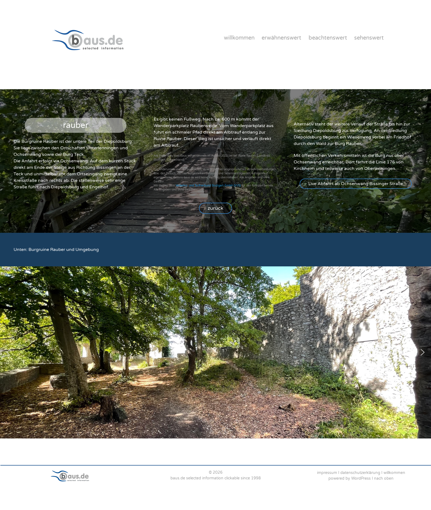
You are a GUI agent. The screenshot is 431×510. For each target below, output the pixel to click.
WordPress (361, 478)
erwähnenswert (281, 38)
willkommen (239, 38)
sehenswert (369, 38)
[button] (356, 184)
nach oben (384, 478)
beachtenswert (328, 38)
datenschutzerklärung (360, 472)
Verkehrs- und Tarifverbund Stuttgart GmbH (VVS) (208, 185)
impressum (327, 472)
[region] (215, 161)
